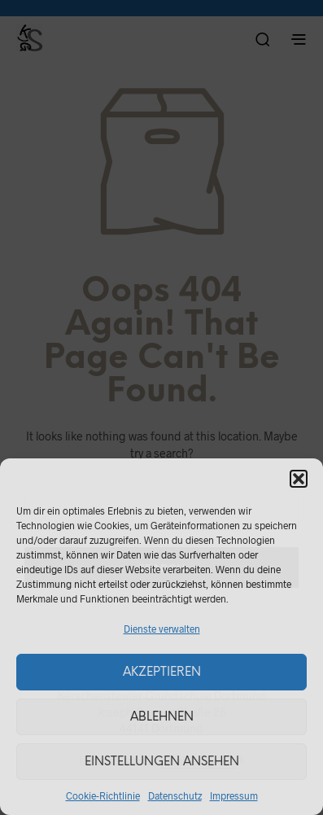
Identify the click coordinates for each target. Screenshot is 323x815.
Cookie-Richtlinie (103, 795)
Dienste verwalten (162, 628)
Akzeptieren (162, 672)
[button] (298, 479)
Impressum (234, 795)
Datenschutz (175, 795)
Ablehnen (162, 717)
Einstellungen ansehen (162, 762)
